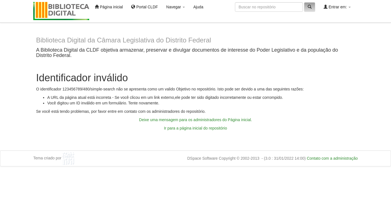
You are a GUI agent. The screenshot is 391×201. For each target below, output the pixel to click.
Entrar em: (337, 6)
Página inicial (109, 6)
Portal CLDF (144, 6)
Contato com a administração (332, 158)
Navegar (175, 7)
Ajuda (198, 7)
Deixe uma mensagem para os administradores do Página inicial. (195, 120)
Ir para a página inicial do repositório (195, 128)
